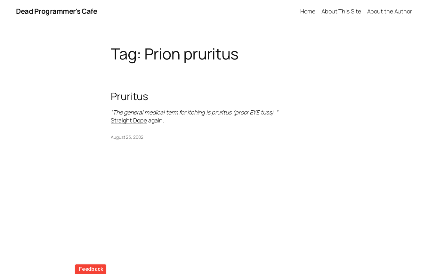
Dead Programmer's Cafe (56, 11)
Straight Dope (129, 120)
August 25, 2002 (127, 137)
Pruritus (129, 96)
